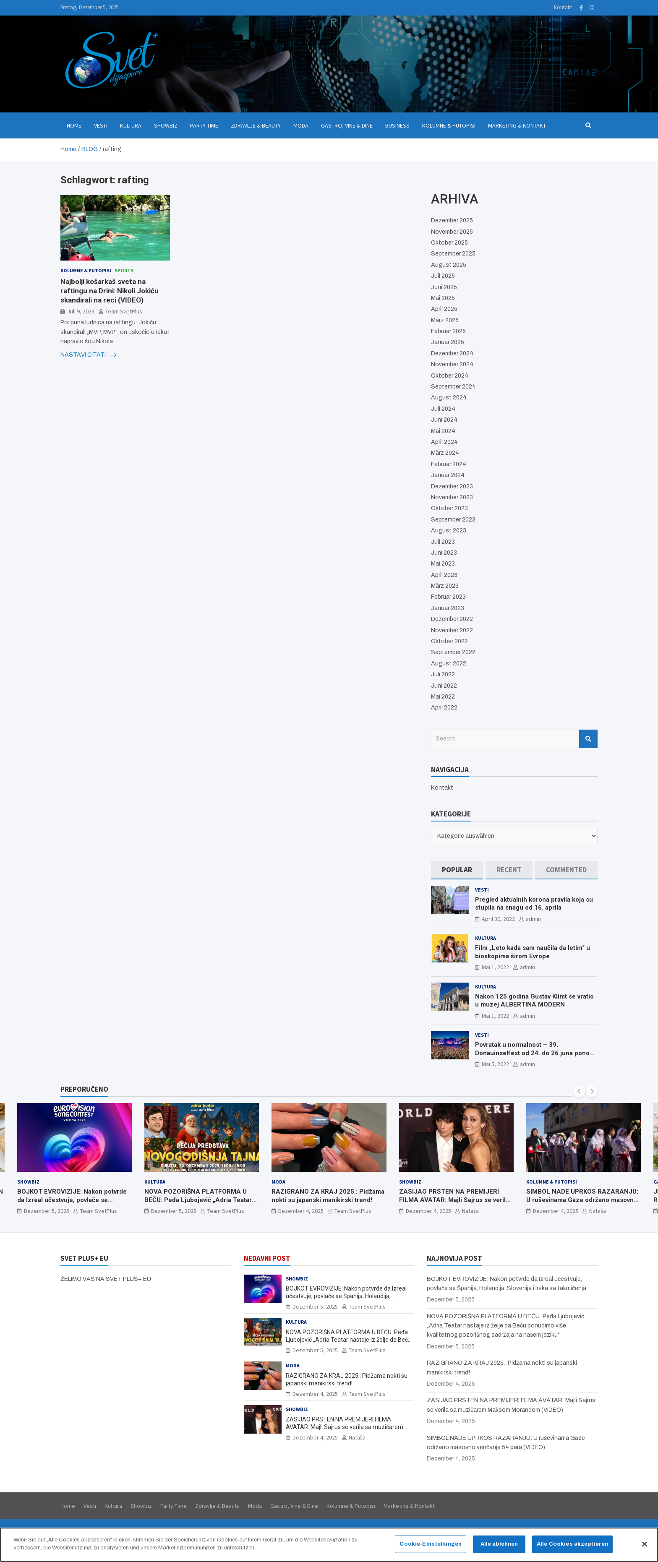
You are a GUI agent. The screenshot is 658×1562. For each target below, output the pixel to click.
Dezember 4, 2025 (301, 1211)
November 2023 (452, 497)
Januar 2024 (448, 475)
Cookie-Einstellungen (431, 1548)
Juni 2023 (444, 553)
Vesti (100, 125)
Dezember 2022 (452, 619)
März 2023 (445, 586)
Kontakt (563, 7)
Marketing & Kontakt (517, 125)
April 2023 (444, 575)
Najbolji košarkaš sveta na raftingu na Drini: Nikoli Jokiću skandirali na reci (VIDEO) (109, 290)
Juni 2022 (444, 686)
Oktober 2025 (449, 243)
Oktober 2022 (449, 641)
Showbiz (166, 125)
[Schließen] (644, 1548)
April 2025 (444, 309)
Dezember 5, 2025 (46, 1211)
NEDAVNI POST (267, 1258)
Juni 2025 (444, 287)
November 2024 (452, 364)
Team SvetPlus (123, 311)
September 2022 (453, 652)
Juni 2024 (444, 420)
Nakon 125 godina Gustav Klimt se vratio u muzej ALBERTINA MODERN (534, 1001)
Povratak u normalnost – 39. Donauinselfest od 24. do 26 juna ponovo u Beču (535, 1053)
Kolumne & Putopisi (448, 125)
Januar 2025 (447, 342)
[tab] (457, 870)
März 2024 (445, 453)
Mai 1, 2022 (495, 967)
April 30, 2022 (498, 919)
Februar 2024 (448, 464)
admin (533, 919)
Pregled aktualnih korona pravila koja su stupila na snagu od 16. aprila (534, 904)
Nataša (470, 1211)
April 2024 (444, 442)
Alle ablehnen (499, 1548)
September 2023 (453, 519)
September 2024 (453, 386)
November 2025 (452, 232)
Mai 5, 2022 (495, 1064)
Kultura (130, 125)
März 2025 (445, 320)
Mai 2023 (443, 564)
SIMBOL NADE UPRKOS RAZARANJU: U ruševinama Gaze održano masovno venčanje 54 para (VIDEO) (582, 1200)
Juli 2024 (443, 409)
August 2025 (448, 265)
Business (397, 125)
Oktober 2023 (449, 508)
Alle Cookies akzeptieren (572, 1548)
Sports (124, 270)
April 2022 (444, 707)
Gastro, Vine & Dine (347, 125)
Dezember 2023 (452, 486)
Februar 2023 (448, 597)
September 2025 (453, 253)
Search (588, 739)
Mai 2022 (443, 697)
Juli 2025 (443, 276)
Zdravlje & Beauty (256, 125)
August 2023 (448, 530)
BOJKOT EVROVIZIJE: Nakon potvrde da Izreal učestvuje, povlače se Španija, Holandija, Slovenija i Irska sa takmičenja (72, 1204)
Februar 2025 (448, 331)
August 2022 (448, 663)
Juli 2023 (443, 542)
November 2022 (452, 630)
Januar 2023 (447, 608)
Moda (300, 125)
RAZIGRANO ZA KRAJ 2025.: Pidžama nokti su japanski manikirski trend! (328, 1196)
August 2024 (449, 397)
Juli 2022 (443, 674)
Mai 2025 (443, 298)
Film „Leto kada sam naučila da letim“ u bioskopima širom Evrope (532, 952)
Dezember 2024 (452, 353)
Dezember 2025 (452, 220)
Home (74, 125)
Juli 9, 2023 (80, 311)
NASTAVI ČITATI (88, 355)
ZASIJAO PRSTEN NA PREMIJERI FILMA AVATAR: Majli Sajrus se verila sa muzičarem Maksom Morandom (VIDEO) (454, 1204)
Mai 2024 (443, 431)
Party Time (204, 125)
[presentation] (579, 1091)
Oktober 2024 (449, 376)
